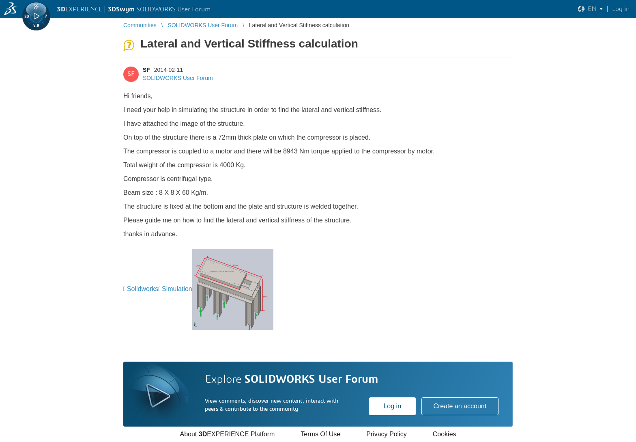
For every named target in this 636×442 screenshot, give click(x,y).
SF (146, 70)
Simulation (177, 288)
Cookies (444, 434)
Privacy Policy (386, 434)
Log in (392, 406)
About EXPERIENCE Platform (227, 434)
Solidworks (142, 288)
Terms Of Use (320, 434)
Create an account (459, 406)
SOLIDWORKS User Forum (178, 78)
